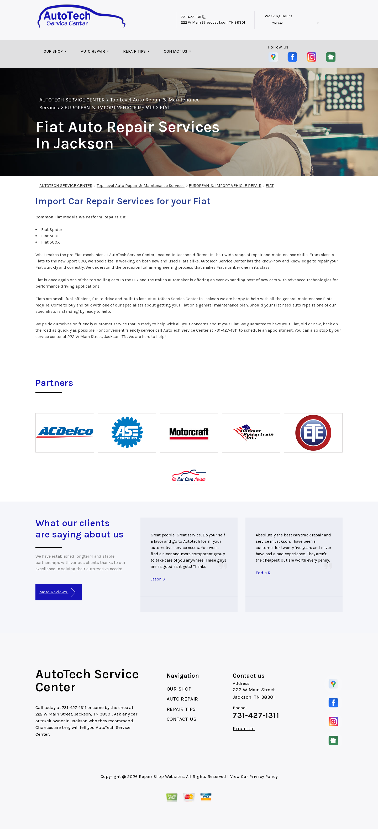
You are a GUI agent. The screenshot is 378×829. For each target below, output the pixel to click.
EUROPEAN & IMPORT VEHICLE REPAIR (109, 108)
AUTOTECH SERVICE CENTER (72, 100)
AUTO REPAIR (93, 51)
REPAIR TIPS (134, 51)
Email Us (244, 728)
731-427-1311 (191, 17)
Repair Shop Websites (161, 776)
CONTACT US (175, 51)
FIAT (165, 108)
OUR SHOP (53, 51)
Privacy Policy (263, 776)
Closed (277, 23)
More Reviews (57, 592)
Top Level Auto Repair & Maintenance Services (141, 185)
